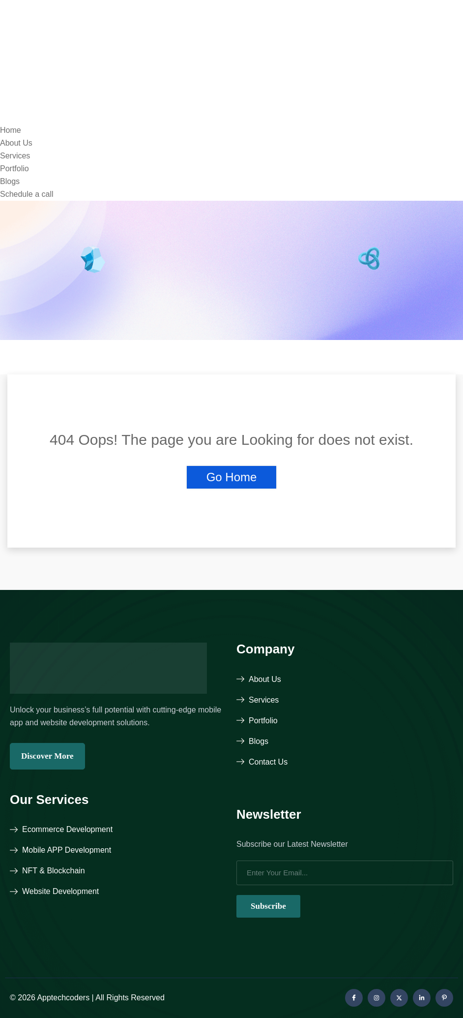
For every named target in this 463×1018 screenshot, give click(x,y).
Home (10, 130)
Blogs (10, 181)
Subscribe (268, 906)
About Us (16, 143)
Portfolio (14, 168)
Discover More (47, 756)
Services (15, 156)
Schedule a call (27, 194)
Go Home (231, 477)
